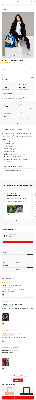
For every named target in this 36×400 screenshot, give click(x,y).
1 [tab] (17, 124)
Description (5, 129)
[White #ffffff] (3, 74)
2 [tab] (18, 123)
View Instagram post (11, 216)
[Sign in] (29, 1)
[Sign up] (32, 1)
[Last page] (27, 375)
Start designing (18, 397)
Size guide (32, 77)
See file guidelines (7, 118)
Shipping (12, 129)
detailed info (20, 98)
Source (27, 129)
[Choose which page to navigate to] (18, 375)
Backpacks (5, 9)
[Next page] (25, 375)
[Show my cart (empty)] (34, 1)
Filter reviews (18, 275)
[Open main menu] (2, 1)
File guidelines (31, 67)
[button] (18, 93)
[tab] (14, 55)
